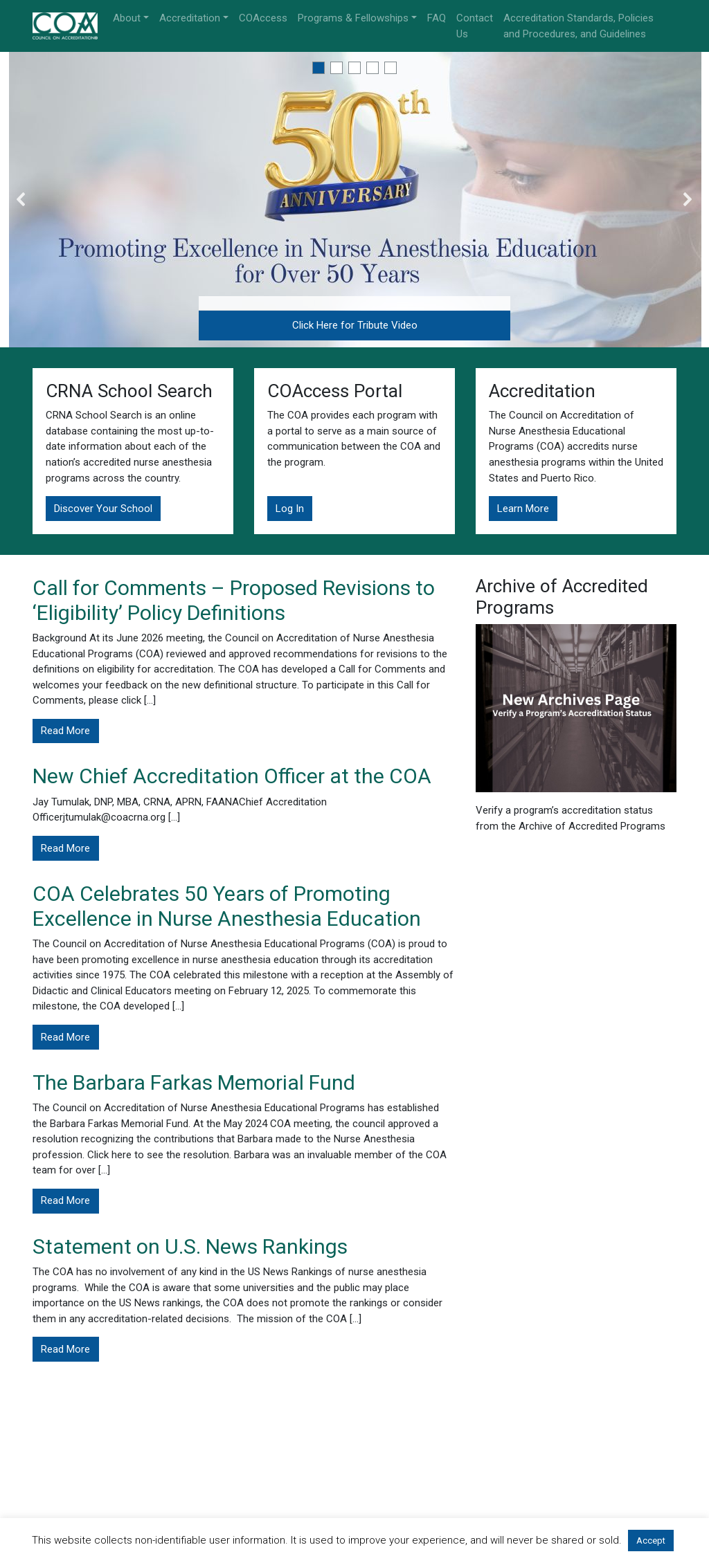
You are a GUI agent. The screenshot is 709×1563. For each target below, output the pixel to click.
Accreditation (189, 18)
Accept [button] (650, 1540)
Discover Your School (103, 508)
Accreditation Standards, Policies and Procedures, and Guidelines (578, 26)
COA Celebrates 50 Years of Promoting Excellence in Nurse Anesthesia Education (227, 906)
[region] (354, 199)
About (127, 18)
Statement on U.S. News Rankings (190, 1246)
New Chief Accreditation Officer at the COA (232, 776)
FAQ (436, 18)
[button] (318, 68)
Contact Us (474, 26)
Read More (65, 730)
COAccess (263, 18)
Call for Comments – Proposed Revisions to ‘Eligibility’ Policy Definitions (234, 600)
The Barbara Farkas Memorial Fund (194, 1082)
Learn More (523, 508)
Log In (290, 508)
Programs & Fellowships (353, 18)
